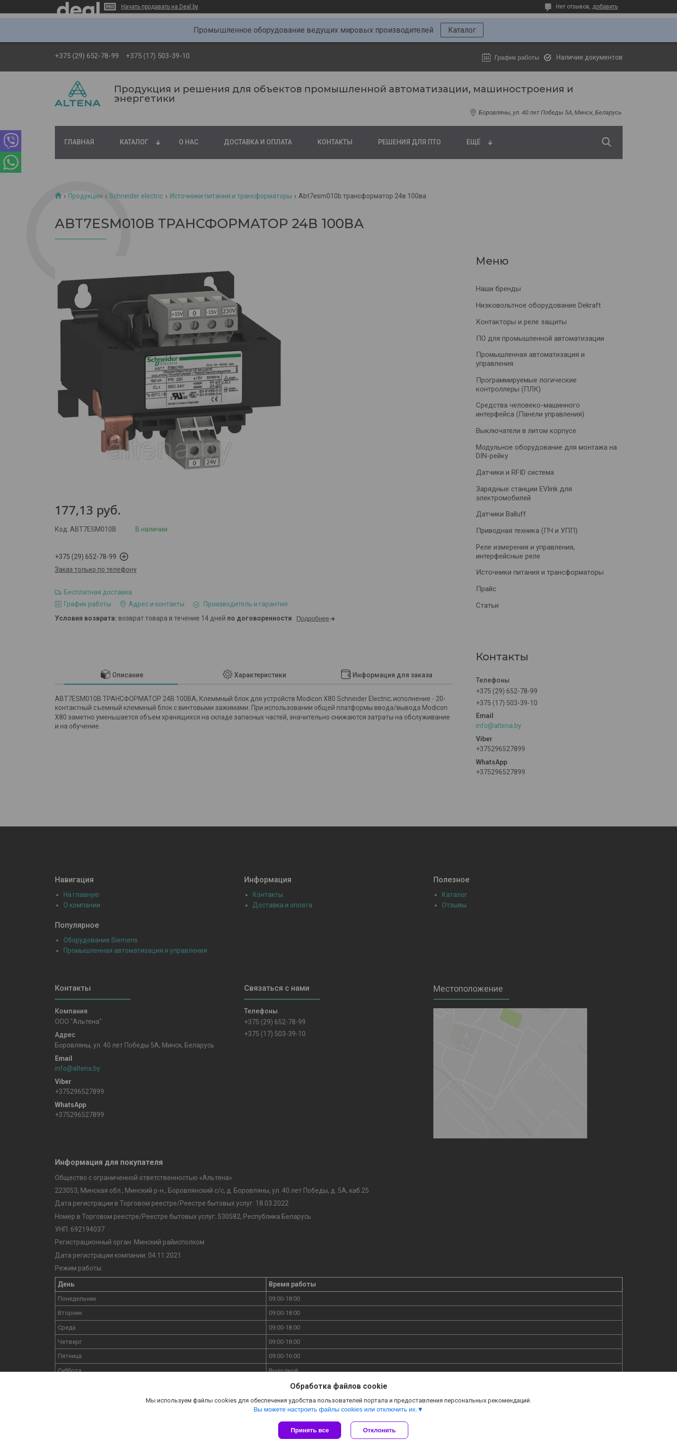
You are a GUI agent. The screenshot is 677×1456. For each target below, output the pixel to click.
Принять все (309, 1430)
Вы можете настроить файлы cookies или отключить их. (335, 1409)
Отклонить (379, 1430)
